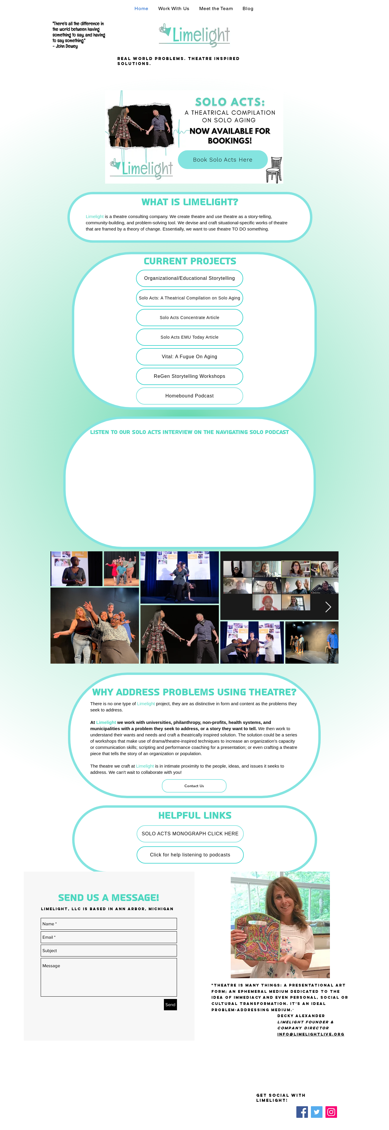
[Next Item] (328, 607)
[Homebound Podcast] (189, 396)
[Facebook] (302, 1112)
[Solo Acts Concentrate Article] (189, 317)
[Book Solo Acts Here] (223, 159)
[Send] (170, 1004)
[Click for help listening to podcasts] (190, 855)
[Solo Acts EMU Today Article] (189, 337)
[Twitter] (316, 1112)
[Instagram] (331, 1112)
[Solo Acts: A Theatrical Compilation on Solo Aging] (189, 298)
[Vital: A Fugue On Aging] (189, 356)
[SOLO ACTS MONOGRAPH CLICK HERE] (190, 833)
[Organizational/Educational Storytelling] (189, 278)
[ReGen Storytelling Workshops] (189, 376)
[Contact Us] (194, 786)
